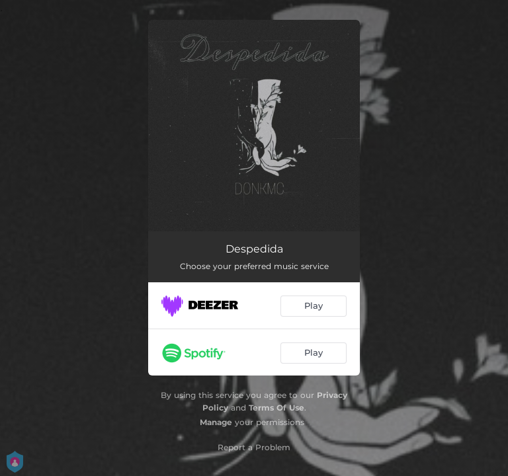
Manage (216, 422)
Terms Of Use (276, 408)
